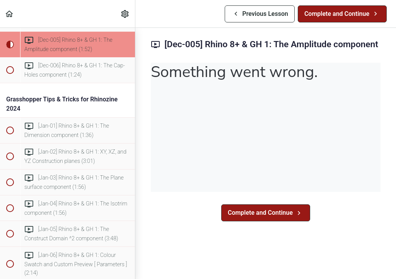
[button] (9, 13)
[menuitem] (125, 13)
